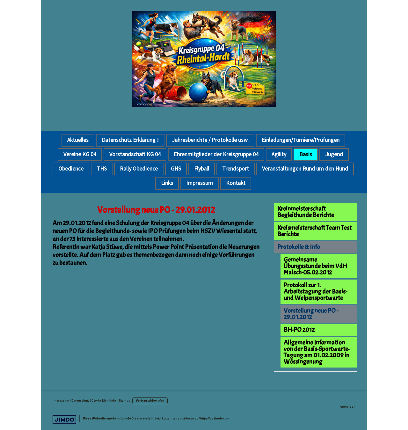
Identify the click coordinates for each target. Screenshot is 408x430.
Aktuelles (78, 140)
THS (102, 169)
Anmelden (347, 406)
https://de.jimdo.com (214, 418)
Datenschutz (80, 400)
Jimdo (64, 419)
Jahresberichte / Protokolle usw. (210, 140)
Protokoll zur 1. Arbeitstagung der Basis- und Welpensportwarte (315, 291)
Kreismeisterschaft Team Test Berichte (314, 231)
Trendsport (235, 169)
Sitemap (124, 400)
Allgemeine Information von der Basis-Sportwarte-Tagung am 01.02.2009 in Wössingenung (317, 352)
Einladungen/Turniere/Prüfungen (300, 140)
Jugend (334, 154)
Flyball (201, 169)
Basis (305, 154)
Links (167, 183)
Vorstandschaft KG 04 (135, 154)
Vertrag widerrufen (150, 400)
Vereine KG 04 (79, 154)
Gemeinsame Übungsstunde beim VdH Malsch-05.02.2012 (315, 266)
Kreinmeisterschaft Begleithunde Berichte (305, 212)
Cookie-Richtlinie (103, 400)
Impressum (199, 183)
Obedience (71, 169)
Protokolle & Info (298, 247)
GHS (176, 169)
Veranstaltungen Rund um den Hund (305, 169)
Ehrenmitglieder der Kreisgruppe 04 (216, 154)
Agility (279, 154)
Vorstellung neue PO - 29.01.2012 (311, 314)
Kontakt (235, 183)
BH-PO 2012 (299, 330)
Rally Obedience (139, 169)
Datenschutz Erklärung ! (130, 140)
